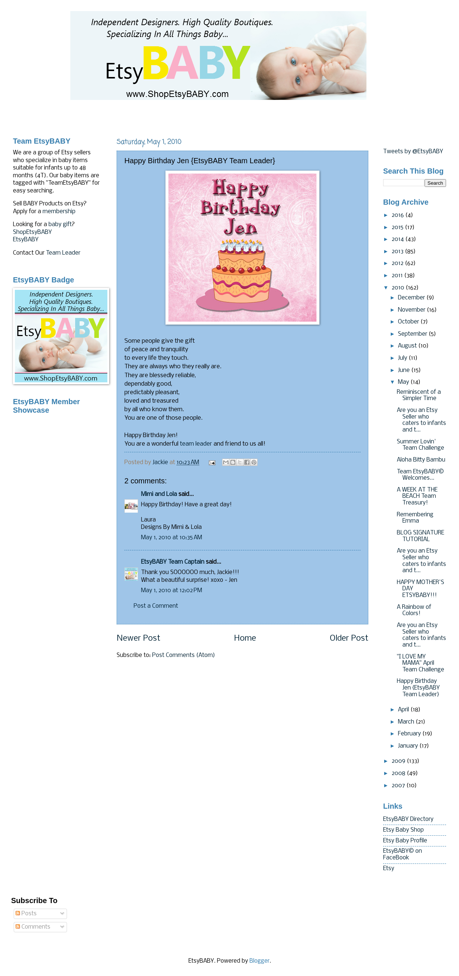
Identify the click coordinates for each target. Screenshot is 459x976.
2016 (398, 215)
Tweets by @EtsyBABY (413, 152)
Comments (33, 927)
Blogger (259, 961)
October (409, 322)
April (404, 710)
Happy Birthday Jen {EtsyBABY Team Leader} (418, 687)
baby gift (60, 225)
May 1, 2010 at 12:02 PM (171, 591)
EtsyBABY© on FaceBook (402, 854)
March (407, 722)
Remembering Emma (415, 518)
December (412, 298)
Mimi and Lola (159, 494)
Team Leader (63, 253)
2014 (398, 239)
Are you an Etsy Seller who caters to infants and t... (421, 420)
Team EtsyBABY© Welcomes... (420, 475)
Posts (26, 914)
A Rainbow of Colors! (414, 610)
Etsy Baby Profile (405, 841)
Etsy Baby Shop (403, 830)
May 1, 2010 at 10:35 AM (171, 538)
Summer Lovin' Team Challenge (420, 445)
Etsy (388, 869)
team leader (196, 444)
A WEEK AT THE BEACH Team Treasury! (417, 496)
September (413, 334)
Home (245, 638)
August (408, 346)
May (404, 382)
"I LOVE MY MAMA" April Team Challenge (420, 663)
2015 (398, 228)
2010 (399, 288)
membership (59, 212)
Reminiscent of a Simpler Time (419, 395)
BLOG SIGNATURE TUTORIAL (420, 536)
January (408, 746)
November (412, 310)
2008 (399, 774)
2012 (398, 263)
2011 (398, 276)
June (404, 370)
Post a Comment (156, 606)
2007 (399, 786)
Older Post (349, 638)
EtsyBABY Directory (408, 819)
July (403, 358)
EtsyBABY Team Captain (172, 562)
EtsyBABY (25, 240)
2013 (398, 252)
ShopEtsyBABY (32, 232)
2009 (399, 761)
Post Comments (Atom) (183, 655)
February (410, 734)
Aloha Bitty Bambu (421, 460)
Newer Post (138, 638)
